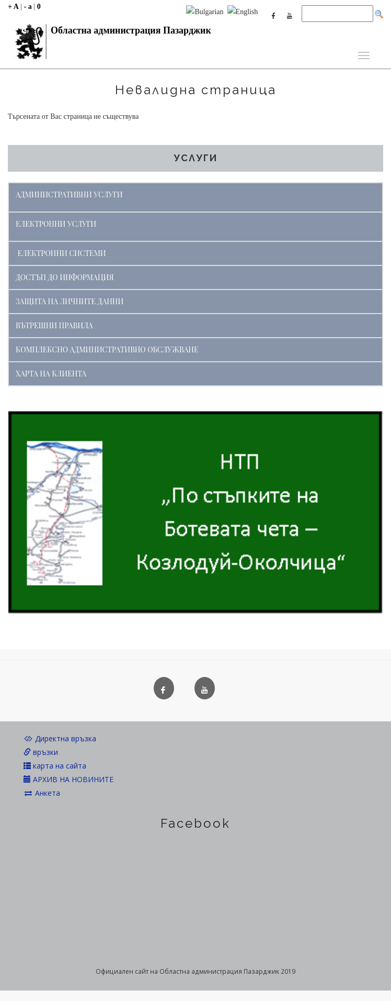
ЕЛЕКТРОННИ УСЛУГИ (56, 224)
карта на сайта (55, 766)
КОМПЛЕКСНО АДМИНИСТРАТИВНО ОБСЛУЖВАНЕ (107, 349)
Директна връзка (60, 738)
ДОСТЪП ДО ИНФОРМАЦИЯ (65, 277)
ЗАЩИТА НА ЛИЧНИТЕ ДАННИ (69, 301)
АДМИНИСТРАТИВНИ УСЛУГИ (69, 194)
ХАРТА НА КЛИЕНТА (51, 374)
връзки (41, 752)
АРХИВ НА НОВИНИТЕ (68, 779)
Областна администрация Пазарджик (109, 33)
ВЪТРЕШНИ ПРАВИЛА (54, 325)
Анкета (42, 793)
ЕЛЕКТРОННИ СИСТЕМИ (62, 253)
